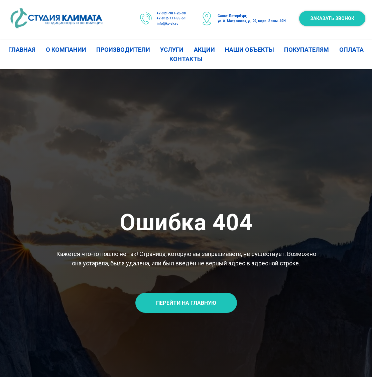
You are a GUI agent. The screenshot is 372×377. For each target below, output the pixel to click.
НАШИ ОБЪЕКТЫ (249, 49)
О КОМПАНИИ (66, 49)
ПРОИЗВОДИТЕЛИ (123, 49)
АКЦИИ (204, 49)
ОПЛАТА (351, 49)
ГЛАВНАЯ (21, 49)
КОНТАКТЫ (186, 58)
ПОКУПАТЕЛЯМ (306, 49)
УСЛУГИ (171, 49)
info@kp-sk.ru (167, 23)
